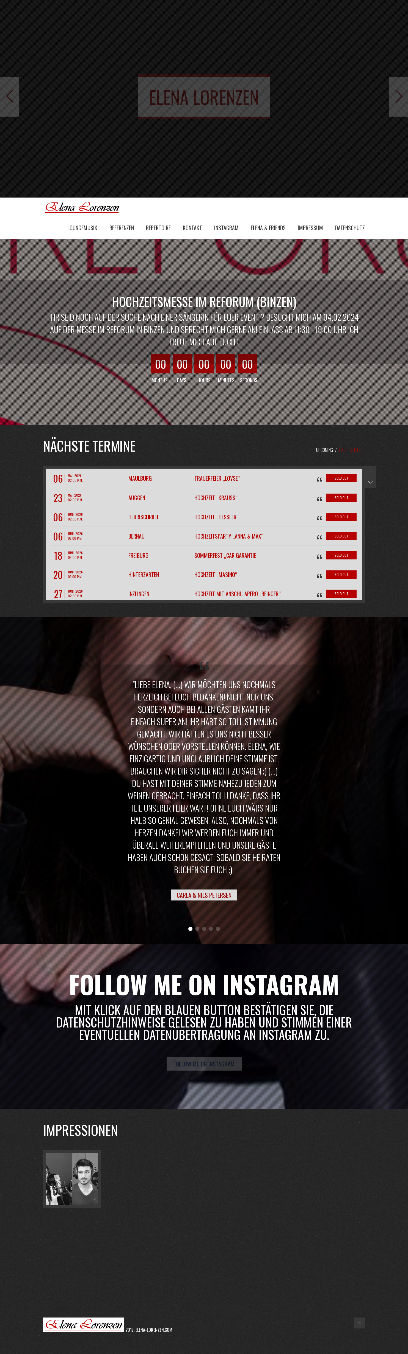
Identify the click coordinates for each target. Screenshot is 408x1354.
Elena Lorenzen (84, 206)
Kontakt (192, 228)
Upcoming (324, 450)
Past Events (350, 450)
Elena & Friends (268, 228)
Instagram (226, 228)
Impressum (310, 228)
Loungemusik (82, 228)
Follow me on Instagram (204, 1063)
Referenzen (121, 228)
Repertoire (158, 228)
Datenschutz (350, 228)
